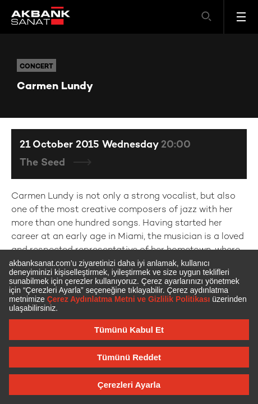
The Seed (44, 163)
